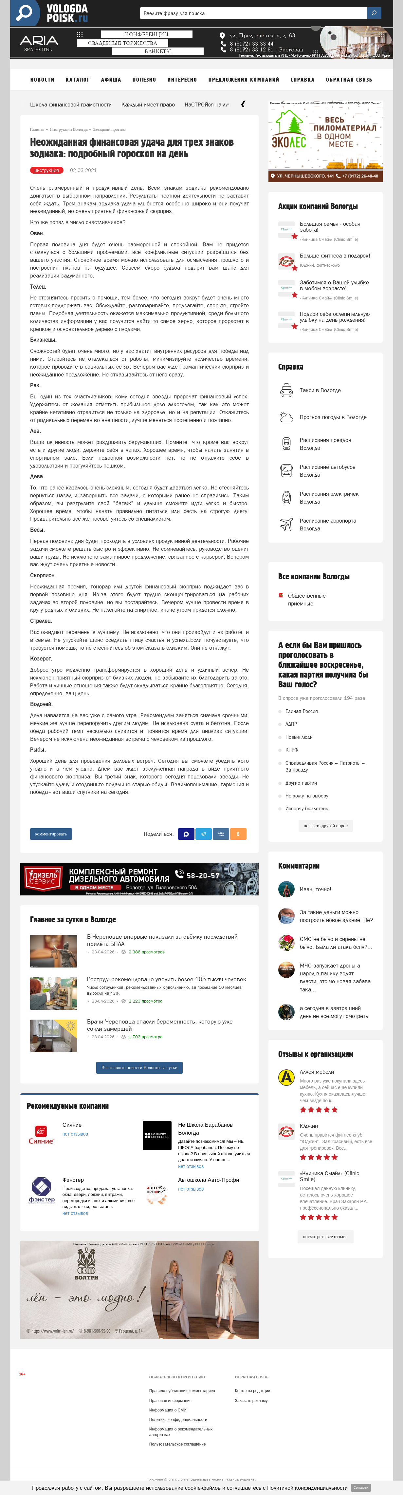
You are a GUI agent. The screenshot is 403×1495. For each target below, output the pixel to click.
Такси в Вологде (320, 390)
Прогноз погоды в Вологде (333, 417)
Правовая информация (170, 1400)
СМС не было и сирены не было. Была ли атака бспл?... (336, 943)
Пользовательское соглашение (177, 1444)
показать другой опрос (326, 825)
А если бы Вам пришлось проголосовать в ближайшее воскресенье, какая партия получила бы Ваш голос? (323, 665)
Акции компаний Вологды (318, 206)
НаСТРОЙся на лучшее (213, 104)
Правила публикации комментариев (182, 1391)
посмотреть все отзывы (325, 1236)
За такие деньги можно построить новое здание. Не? (336, 916)
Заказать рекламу (251, 1400)
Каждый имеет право (148, 104)
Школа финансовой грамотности (71, 104)
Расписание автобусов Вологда (328, 471)
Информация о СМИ (168, 1410)
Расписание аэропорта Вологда (328, 524)
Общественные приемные (301, 599)
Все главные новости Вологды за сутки (139, 1067)
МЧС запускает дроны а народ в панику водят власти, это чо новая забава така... (335, 977)
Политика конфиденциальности (178, 1419)
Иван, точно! (315, 889)
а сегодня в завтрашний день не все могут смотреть (334, 1012)
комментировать (51, 834)
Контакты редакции (252, 1391)
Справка (290, 367)
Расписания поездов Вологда (325, 444)
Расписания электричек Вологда (329, 497)
